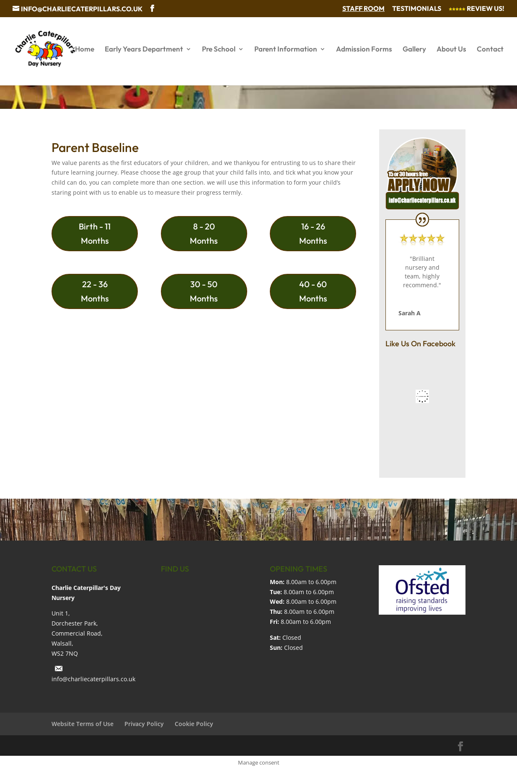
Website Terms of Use (83, 724)
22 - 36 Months (95, 291)
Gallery (414, 49)
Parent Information (285, 49)
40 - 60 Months (313, 291)
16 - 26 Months (313, 233)
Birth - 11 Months (95, 233)
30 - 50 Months (204, 291)
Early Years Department (144, 49)
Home (84, 49)
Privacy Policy (144, 724)
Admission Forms (364, 49)
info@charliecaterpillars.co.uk (93, 679)
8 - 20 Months (204, 233)
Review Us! (476, 9)
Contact (490, 49)
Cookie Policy (194, 724)
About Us (451, 49)
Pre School (218, 49)
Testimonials (416, 9)
